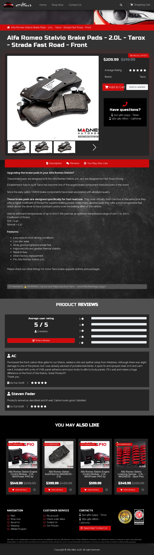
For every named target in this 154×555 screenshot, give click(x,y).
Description (54, 163)
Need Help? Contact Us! (94, 528)
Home (43, 4)
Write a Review (41, 340)
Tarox (143, 77)
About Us (13, 522)
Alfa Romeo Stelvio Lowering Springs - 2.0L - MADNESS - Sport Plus (131, 474)
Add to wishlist (137, 87)
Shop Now (58, 4)
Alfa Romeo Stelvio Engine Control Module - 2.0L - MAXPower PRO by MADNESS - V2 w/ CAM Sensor (23, 474)
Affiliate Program (16, 529)
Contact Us (76, 4)
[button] (51, 138)
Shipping (13, 526)
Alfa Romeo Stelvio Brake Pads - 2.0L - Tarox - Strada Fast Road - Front (51, 27)
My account (50, 516)
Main (11, 516)
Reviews (72, 163)
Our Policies (51, 526)
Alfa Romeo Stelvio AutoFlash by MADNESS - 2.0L (59, 474)
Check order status (54, 519)
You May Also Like (96, 163)
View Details (19, 490)
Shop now (14, 519)
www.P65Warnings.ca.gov (91, 286)
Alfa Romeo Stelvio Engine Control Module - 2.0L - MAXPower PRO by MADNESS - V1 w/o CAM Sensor (95, 474)
